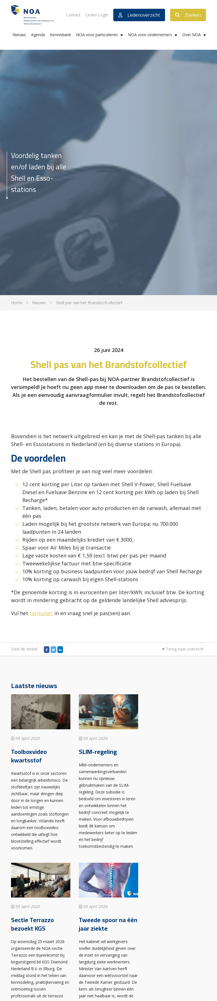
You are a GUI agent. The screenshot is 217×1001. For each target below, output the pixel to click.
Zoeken (188, 15)
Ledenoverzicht (139, 15)
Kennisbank (60, 34)
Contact (73, 15)
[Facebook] (46, 649)
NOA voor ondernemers (150, 34)
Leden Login (97, 15)
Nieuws (19, 34)
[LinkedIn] (60, 649)
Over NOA (191, 34)
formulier (41, 613)
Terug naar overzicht (182, 649)
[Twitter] (53, 649)
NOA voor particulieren (97, 34)
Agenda (38, 34)
